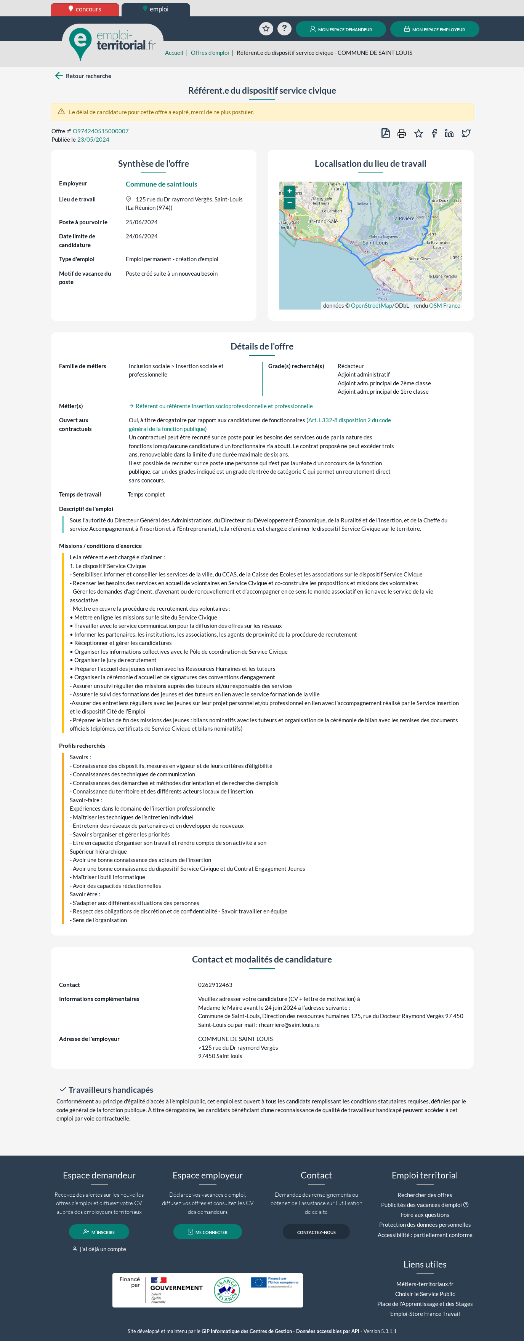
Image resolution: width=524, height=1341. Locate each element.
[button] (289, 192)
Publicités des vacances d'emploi (421, 1204)
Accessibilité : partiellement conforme (425, 1234)
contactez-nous (316, 1231)
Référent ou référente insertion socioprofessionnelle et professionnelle (221, 405)
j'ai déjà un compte (99, 1248)
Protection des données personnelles (425, 1224)
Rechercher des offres (424, 1194)
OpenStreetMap (371, 305)
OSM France (444, 305)
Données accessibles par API (327, 1331)
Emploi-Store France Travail (425, 1313)
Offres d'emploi (210, 52)
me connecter (208, 1231)
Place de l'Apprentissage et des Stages (425, 1303)
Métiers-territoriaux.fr (424, 1283)
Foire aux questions (425, 1214)
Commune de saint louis (161, 184)
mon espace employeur (434, 29)
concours (85, 9)
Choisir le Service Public (425, 1293)
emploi (156, 9)
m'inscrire (99, 1231)
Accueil (174, 52)
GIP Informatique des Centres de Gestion (247, 1331)
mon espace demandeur (341, 29)
